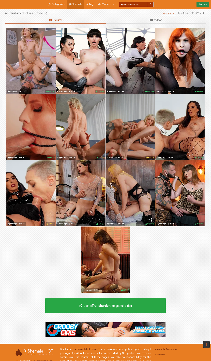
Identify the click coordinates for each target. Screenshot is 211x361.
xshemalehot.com (85, 349)
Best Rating (183, 13)
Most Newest (168, 13)
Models (104, 4)
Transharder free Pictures (166, 349)
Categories (56, 4)
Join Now (203, 4)
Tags (90, 4)
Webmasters (160, 355)
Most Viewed (198, 13)
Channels (75, 4)
